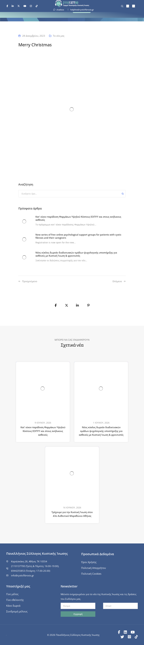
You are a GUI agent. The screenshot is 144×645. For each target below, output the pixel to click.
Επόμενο (117, 281)
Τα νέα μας (58, 35)
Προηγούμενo (29, 281)
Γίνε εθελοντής (15, 600)
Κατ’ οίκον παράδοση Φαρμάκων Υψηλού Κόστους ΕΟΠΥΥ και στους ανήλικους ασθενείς (43, 431)
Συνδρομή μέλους (17, 611)
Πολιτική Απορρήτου (93, 568)
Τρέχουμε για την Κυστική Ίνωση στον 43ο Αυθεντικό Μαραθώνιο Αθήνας (72, 514)
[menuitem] (128, 6)
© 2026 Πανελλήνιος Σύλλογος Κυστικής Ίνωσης (73, 634)
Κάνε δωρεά (13, 605)
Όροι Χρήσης (89, 562)
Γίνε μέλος (12, 594)
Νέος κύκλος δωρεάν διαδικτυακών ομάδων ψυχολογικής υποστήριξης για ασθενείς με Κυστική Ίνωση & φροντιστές (101, 431)
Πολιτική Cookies (91, 573)
